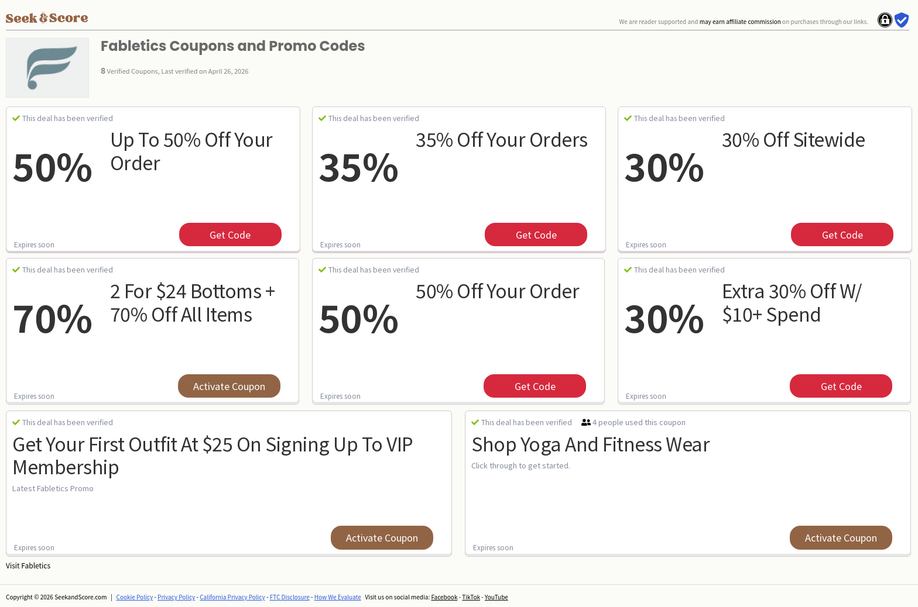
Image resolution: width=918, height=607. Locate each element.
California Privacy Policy (232, 596)
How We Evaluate (337, 596)
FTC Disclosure (290, 596)
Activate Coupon (229, 386)
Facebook (444, 596)
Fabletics (35, 565)
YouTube (496, 596)
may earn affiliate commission (740, 21)
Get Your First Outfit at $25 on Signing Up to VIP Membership (212, 455)
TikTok (471, 596)
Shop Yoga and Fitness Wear (590, 443)
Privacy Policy (176, 596)
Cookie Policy (135, 596)
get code (230, 234)
